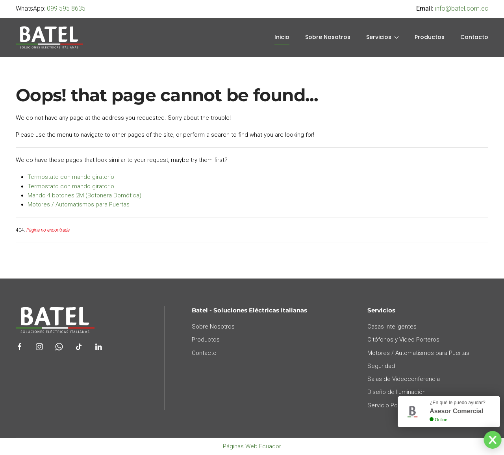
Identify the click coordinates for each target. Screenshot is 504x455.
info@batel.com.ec (461, 8)
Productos (430, 37)
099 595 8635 (66, 8)
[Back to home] (49, 37)
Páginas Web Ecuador (252, 446)
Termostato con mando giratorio (71, 176)
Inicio (281, 37)
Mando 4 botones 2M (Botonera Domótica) (84, 195)
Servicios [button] (382, 37)
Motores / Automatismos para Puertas (79, 204)
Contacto (474, 37)
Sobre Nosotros (327, 37)
